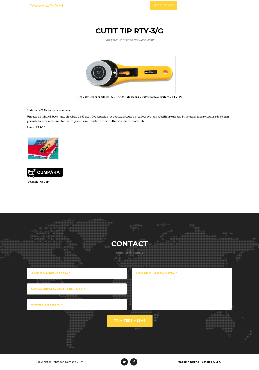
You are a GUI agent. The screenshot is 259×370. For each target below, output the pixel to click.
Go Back (33, 181)
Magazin (225, 9)
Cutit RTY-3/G (163, 9)
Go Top (44, 181)
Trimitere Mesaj (129, 321)
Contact (205, 9)
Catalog (186, 9)
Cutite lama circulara (155, 97)
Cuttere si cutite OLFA (49, 9)
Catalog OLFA (211, 362)
